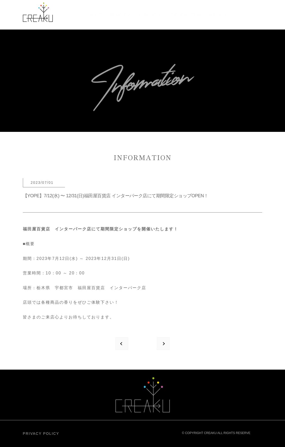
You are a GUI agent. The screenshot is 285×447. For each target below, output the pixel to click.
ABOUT (94, 15)
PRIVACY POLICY (41, 433)
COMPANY (150, 15)
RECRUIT (219, 15)
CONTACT (247, 15)
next (163, 343)
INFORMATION (185, 15)
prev (121, 343)
